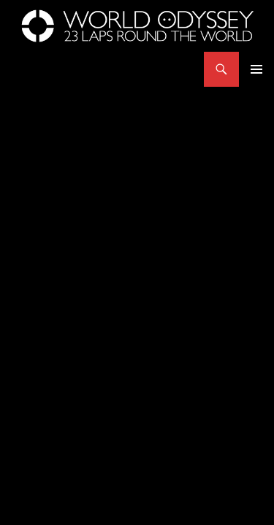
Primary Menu (256, 69)
